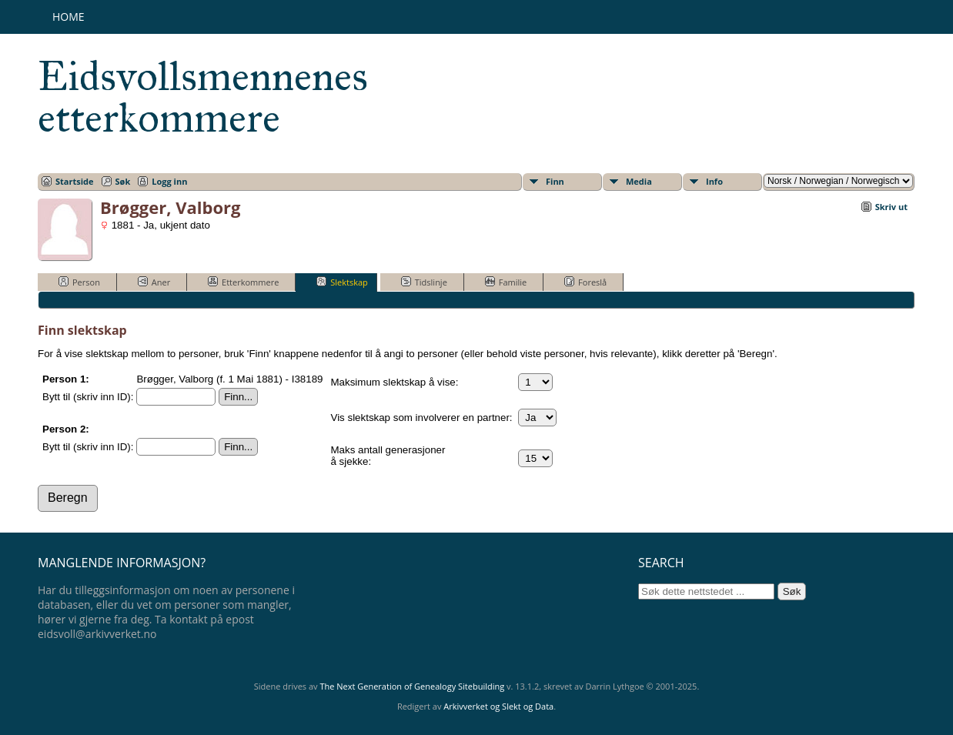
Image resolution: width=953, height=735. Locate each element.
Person (79, 282)
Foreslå (585, 282)
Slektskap (342, 282)
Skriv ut (891, 206)
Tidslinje (424, 282)
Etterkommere (243, 282)
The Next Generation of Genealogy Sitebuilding (411, 686)
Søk (123, 181)
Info (714, 181)
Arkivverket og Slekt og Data (498, 706)
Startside (74, 181)
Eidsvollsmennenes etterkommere (203, 97)
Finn (555, 181)
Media (639, 181)
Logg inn (169, 181)
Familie (506, 282)
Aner (154, 282)
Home (68, 16)
